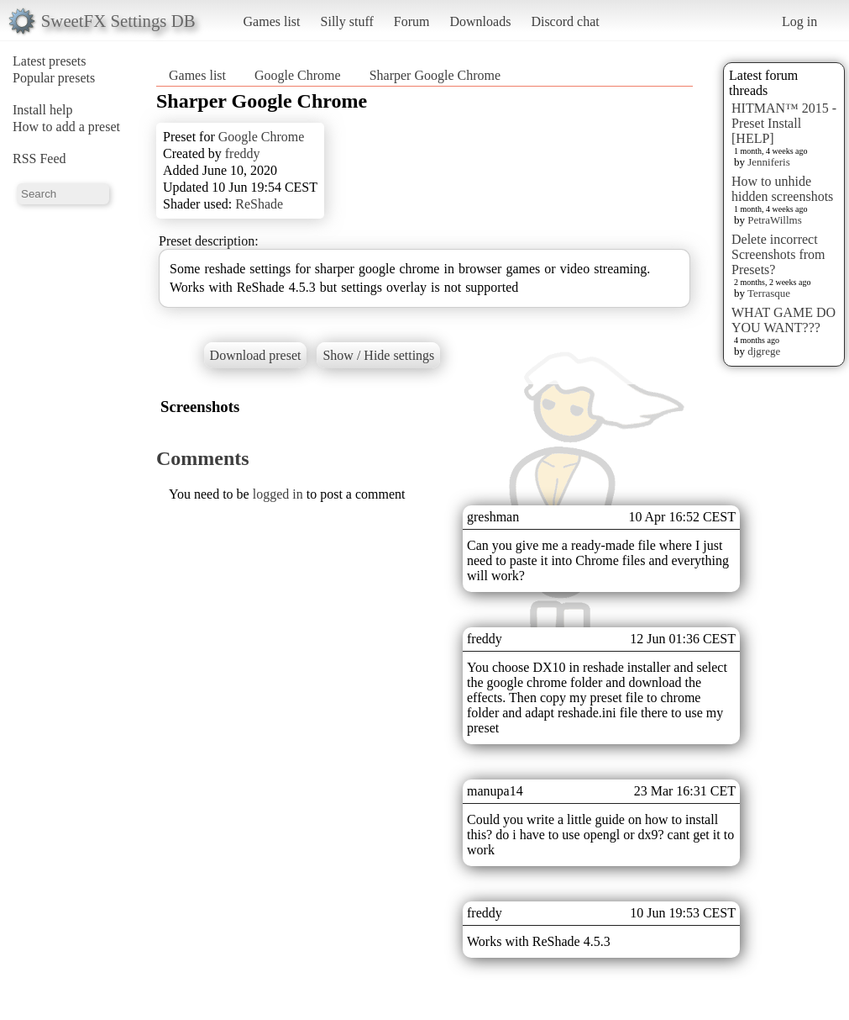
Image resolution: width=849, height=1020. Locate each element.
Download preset (255, 355)
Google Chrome (297, 75)
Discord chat (565, 21)
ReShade (259, 204)
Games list (272, 21)
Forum (412, 21)
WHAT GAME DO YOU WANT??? (783, 320)
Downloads (480, 21)
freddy (242, 153)
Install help (43, 110)
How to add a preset (66, 126)
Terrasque (768, 293)
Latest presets (49, 61)
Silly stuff (347, 21)
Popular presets (54, 78)
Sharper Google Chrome (434, 75)
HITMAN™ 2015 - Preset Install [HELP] (783, 123)
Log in (799, 21)
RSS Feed (39, 158)
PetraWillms (774, 220)
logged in (278, 494)
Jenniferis (768, 162)
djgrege (763, 351)
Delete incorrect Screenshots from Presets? (778, 254)
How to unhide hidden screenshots (782, 188)
